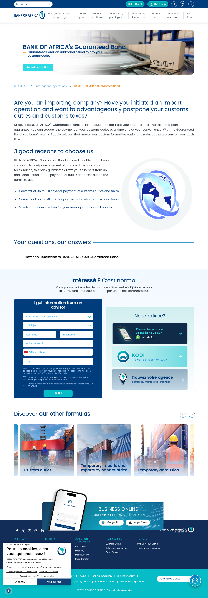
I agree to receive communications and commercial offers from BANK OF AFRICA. (58, 385)
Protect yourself (155, 15)
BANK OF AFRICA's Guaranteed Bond (97, 86)
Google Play (111, 522)
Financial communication (149, 548)
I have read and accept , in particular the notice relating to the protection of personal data (55, 379)
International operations (173, 15)
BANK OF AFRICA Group (147, 544)
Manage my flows (97, 15)
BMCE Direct (135, 4)
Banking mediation (101, 576)
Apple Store (138, 522)
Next (192, 415)
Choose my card (81, 15)
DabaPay (79, 551)
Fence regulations (105, 582)
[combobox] (30, 352)
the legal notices (58, 377)
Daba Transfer (82, 559)
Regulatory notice (80, 582)
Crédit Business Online (116, 548)
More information (38, 67)
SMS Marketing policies (132, 582)
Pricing (82, 576)
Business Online (113, 544)
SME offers (189, 15)
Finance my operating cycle (116, 15)
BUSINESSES (21, 86)
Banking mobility (126, 576)
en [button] (191, 4)
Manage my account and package (59, 15)
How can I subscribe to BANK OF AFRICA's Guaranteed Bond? (72, 257)
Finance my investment (138, 15)
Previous (183, 415)
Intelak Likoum (82, 555)
